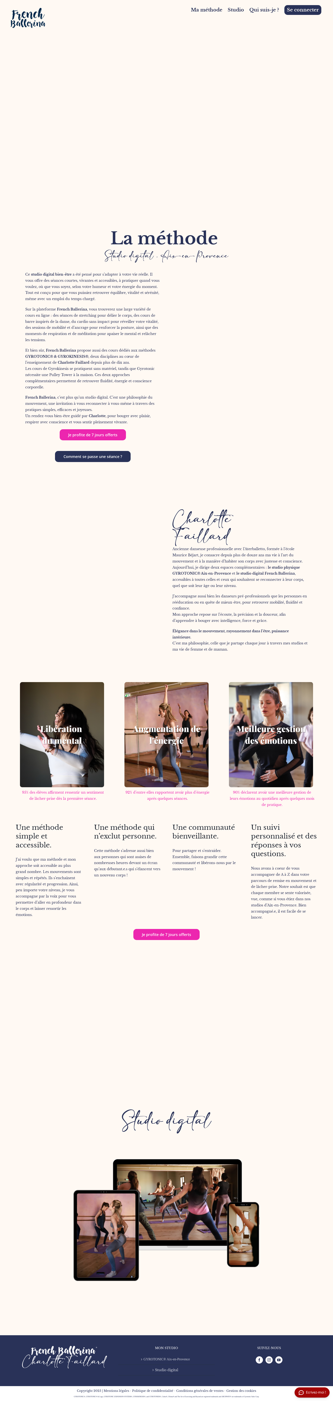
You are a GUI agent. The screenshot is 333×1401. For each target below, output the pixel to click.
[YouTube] (278, 1360)
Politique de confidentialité (152, 1391)
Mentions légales (116, 1391)
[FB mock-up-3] (166, 1130)
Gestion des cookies (241, 1391)
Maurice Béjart (185, 555)
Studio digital (166, 1120)
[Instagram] (269, 1360)
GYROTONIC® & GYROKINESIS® (56, 356)
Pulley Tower (60, 375)
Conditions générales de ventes (199, 1391)
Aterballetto (255, 549)
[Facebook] (259, 1360)
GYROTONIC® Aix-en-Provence (201, 573)
